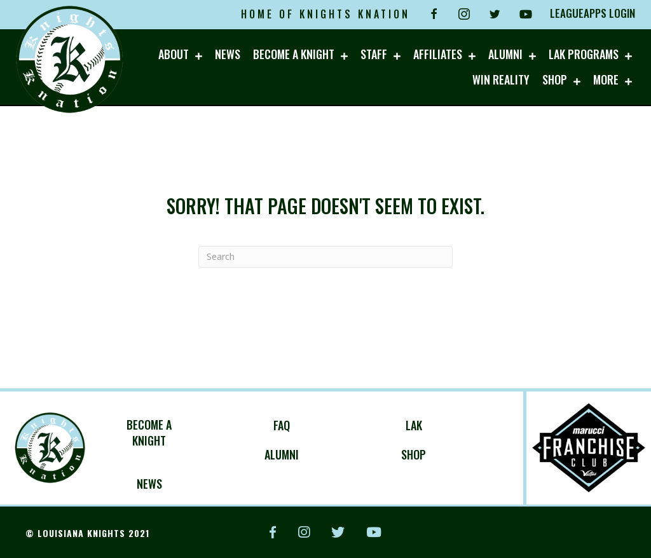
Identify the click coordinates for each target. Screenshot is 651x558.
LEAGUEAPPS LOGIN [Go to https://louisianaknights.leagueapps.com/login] (592, 13)
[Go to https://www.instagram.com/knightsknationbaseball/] (464, 14)
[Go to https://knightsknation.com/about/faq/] (311, 425)
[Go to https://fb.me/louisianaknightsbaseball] (433, 14)
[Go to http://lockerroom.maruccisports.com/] (444, 454)
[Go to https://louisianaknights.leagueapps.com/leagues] (179, 433)
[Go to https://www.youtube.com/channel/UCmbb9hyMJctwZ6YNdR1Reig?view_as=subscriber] (525, 14)
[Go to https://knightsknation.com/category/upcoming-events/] (179, 483)
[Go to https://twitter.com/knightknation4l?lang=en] (494, 14)
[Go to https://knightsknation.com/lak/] (444, 425)
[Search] (325, 257)
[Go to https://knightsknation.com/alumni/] (311, 454)
